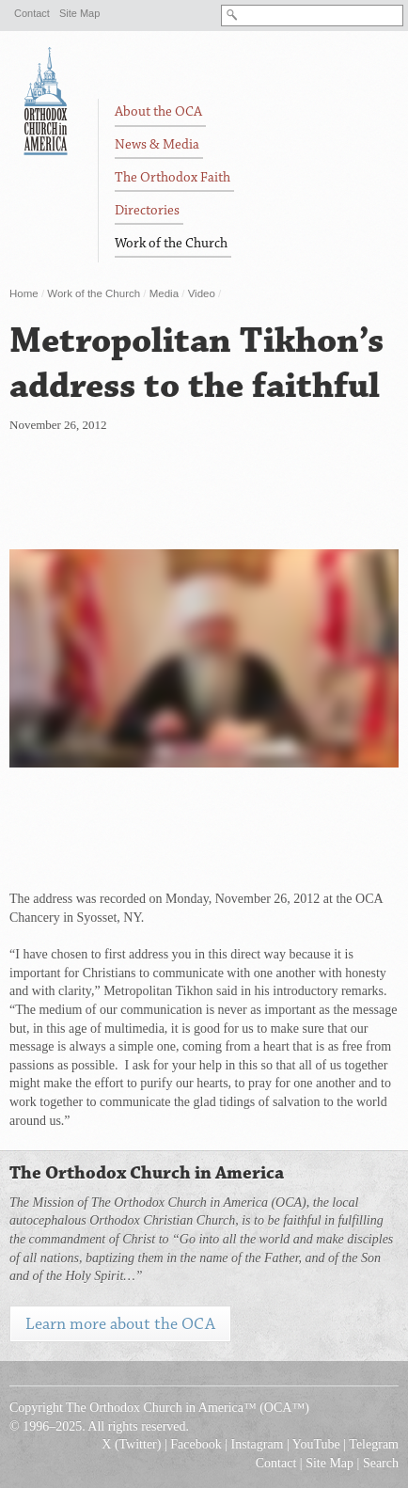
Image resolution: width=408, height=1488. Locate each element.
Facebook (195, 1444)
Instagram (257, 1444)
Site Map (79, 13)
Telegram (374, 1444)
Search (381, 1463)
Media (164, 293)
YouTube (316, 1444)
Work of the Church (93, 293)
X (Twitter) (131, 1444)
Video (201, 293)
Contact (32, 13)
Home (24, 293)
